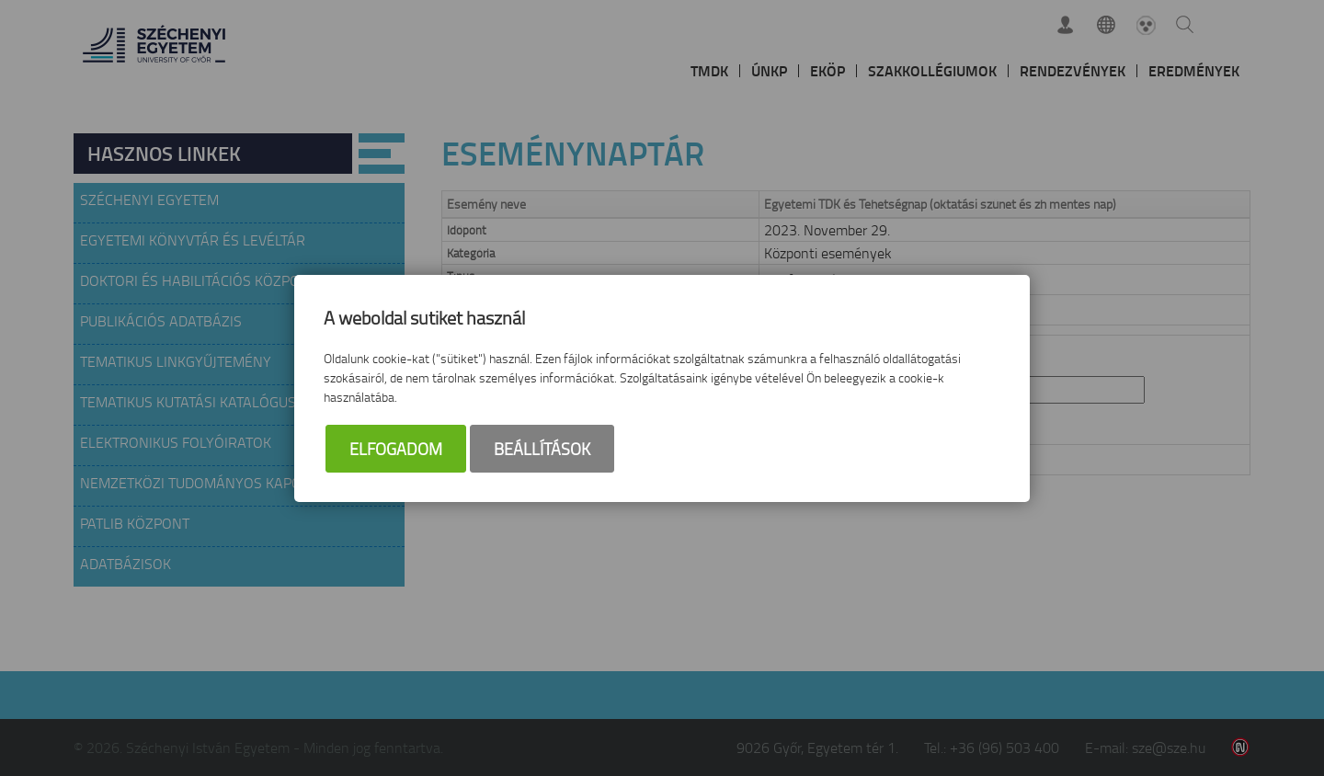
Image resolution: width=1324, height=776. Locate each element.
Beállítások (542, 449)
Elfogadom (395, 449)
